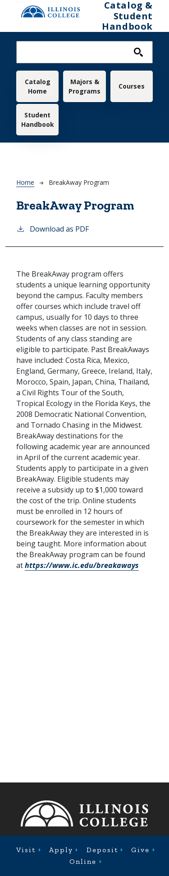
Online (82, 861)
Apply (61, 849)
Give (140, 849)
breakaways (82, 565)
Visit (26, 849)
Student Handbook (37, 120)
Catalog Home (37, 86)
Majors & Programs (84, 86)
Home (25, 182)
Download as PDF (52, 228)
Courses (132, 86)
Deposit (102, 849)
